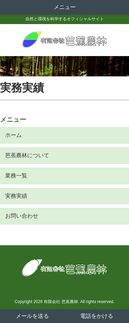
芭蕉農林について (27, 155)
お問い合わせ (21, 216)
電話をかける (96, 316)
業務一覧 (16, 176)
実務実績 (16, 196)
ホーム (13, 135)
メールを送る (32, 316)
